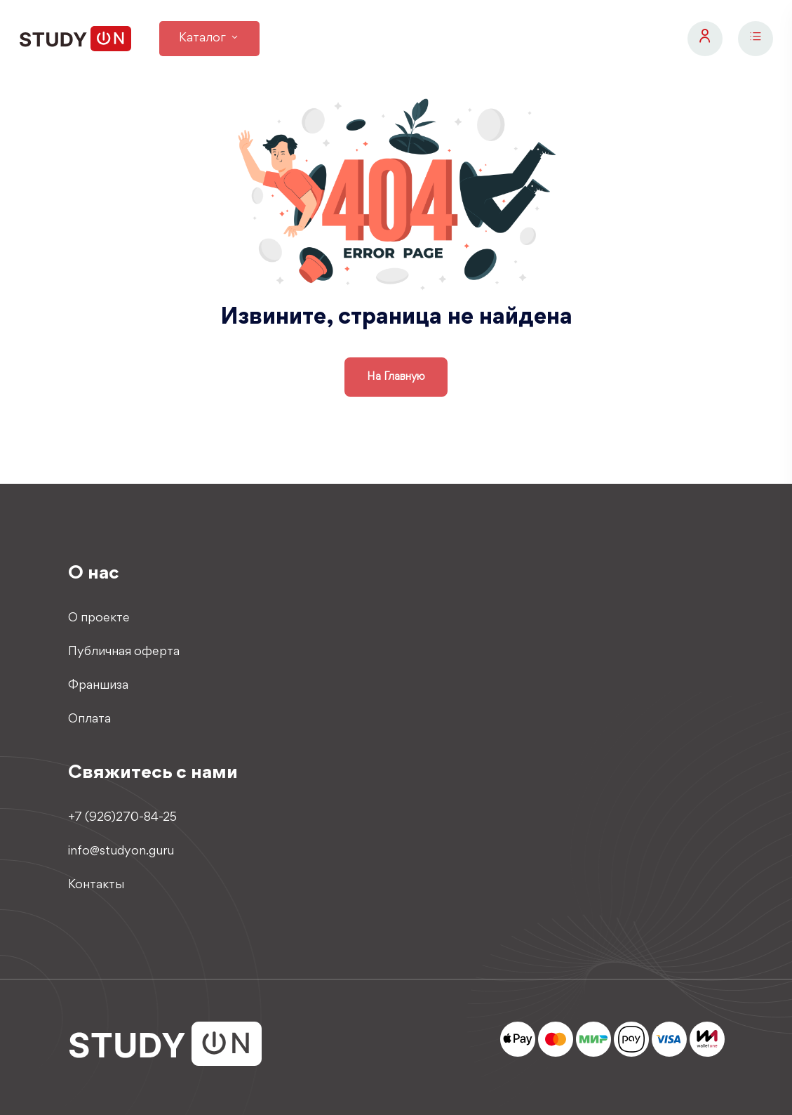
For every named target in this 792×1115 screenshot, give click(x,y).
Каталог (209, 38)
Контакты (96, 885)
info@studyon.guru (121, 851)
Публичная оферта (124, 652)
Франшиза (98, 686)
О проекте (99, 618)
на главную (396, 377)
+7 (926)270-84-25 (122, 818)
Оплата (89, 719)
